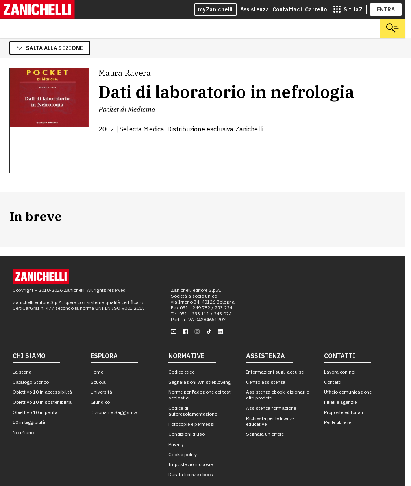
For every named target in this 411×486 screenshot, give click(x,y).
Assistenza (255, 9)
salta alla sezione (50, 48)
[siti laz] (348, 9)
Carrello (316, 9)
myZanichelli (215, 9)
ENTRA (386, 9)
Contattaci (287, 9)
